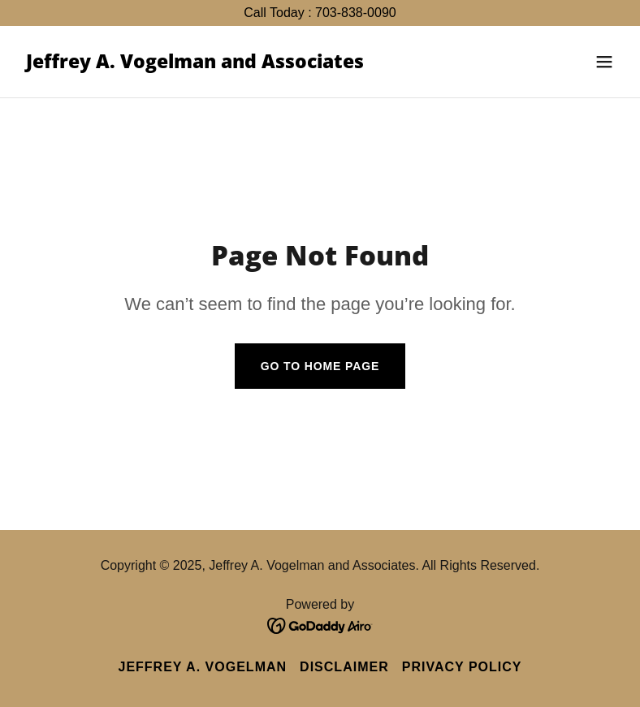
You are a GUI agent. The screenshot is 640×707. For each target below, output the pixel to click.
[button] (604, 61)
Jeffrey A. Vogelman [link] (202, 667)
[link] (195, 64)
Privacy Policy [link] (462, 667)
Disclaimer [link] (344, 667)
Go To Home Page (320, 366)
